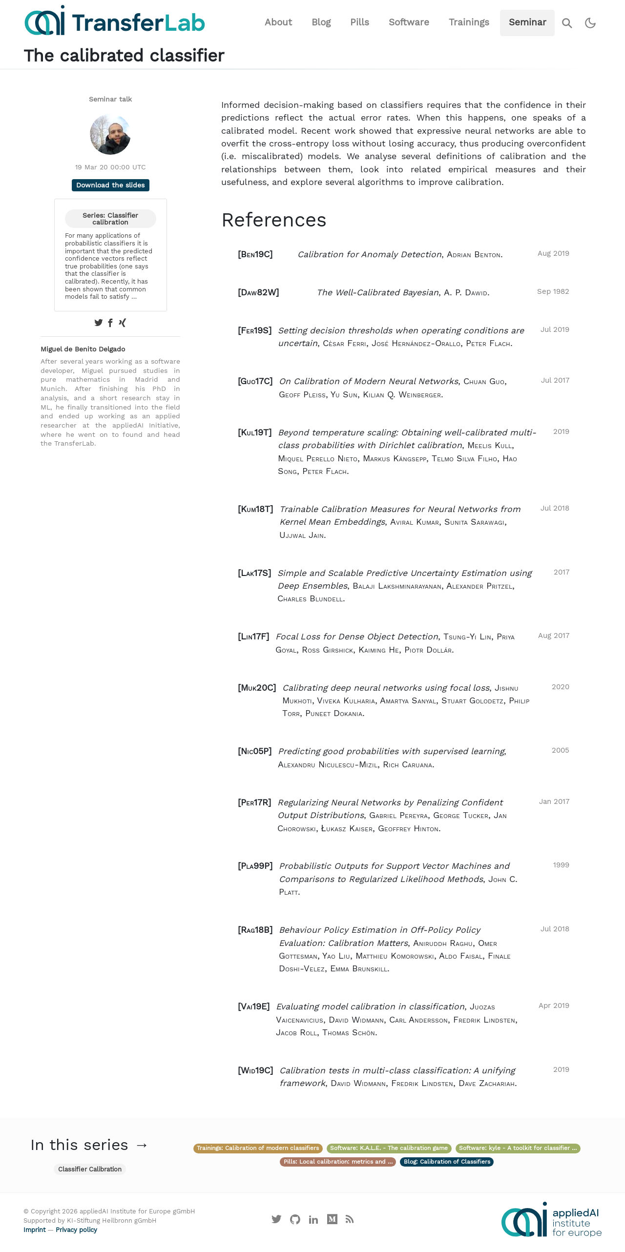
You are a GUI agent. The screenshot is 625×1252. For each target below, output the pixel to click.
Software (409, 22)
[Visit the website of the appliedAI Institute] (551, 1219)
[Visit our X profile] (277, 1221)
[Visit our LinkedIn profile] (314, 1221)
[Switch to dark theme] (590, 23)
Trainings (469, 22)
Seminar (527, 22)
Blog (321, 22)
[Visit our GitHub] (295, 1221)
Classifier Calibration (90, 1169)
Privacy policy (76, 1229)
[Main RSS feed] (349, 1221)
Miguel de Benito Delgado (83, 349)
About (278, 22)
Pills (359, 22)
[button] (403, 254)
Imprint (34, 1229)
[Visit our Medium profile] (332, 1221)
